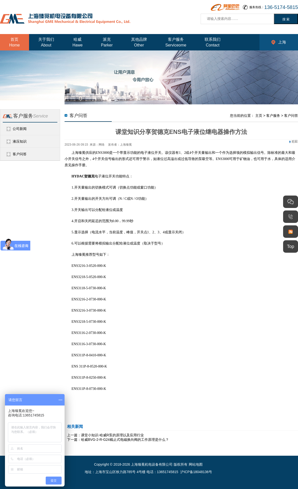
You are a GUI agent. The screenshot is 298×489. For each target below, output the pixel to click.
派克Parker (107, 42)
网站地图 (196, 464)
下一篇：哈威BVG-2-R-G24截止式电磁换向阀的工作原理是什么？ (118, 440)
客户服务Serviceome (175, 42)
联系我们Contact (213, 42)
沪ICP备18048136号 (196, 472)
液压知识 (20, 141)
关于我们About (46, 42)
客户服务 (273, 116)
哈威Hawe (78, 42)
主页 (258, 116)
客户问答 (20, 154)
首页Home (14, 42)
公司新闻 (20, 129)
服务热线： (273, 7)
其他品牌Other (139, 42)
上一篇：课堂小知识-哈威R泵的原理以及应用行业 (105, 435)
